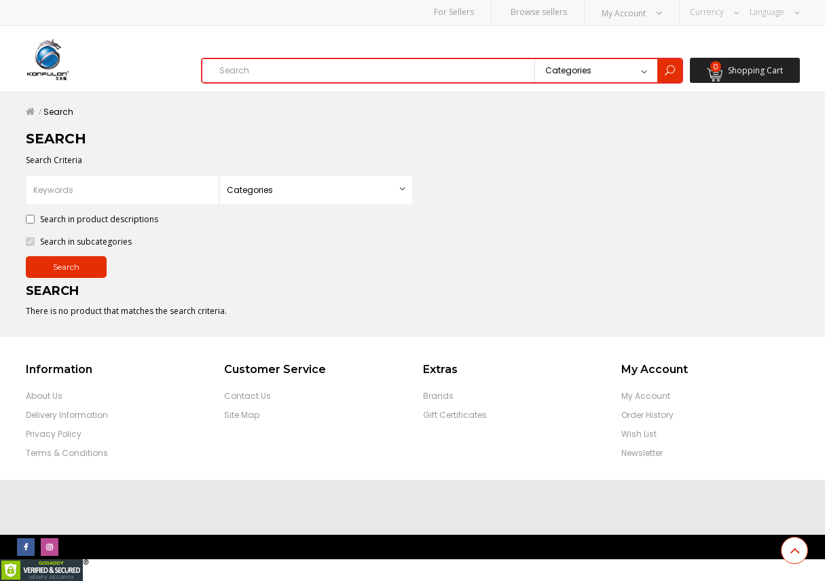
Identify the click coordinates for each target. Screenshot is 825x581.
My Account (645, 396)
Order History (647, 415)
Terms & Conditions (67, 453)
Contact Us (247, 396)
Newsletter (642, 453)
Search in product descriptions (92, 219)
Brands (438, 396)
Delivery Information (67, 415)
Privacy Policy (53, 434)
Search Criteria (54, 160)
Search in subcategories (79, 241)
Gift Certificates (455, 415)
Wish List (639, 434)
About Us (44, 396)
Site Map (241, 415)
